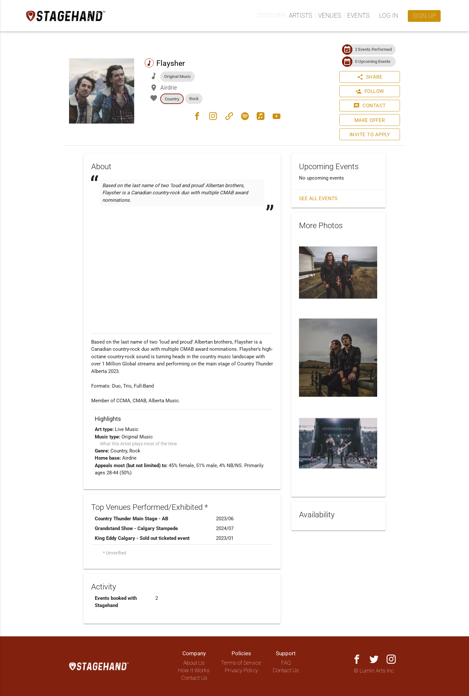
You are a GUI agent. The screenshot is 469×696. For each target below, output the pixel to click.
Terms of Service (241, 663)
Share (370, 77)
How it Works (193, 670)
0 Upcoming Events (373, 61)
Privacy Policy (241, 670)
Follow (369, 91)
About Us (194, 663)
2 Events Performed (373, 49)
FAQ (286, 663)
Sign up (424, 16)
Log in (388, 15)
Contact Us (194, 678)
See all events (318, 198)
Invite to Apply (369, 135)
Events (358, 15)
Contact (369, 105)
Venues (329, 15)
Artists (300, 15)
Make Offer (369, 120)
